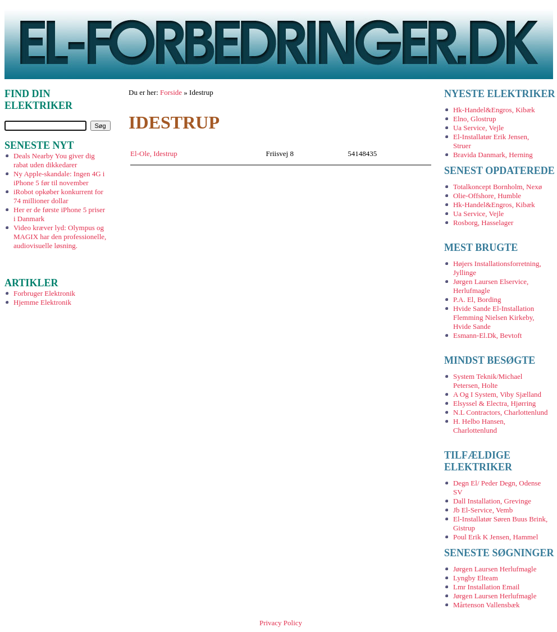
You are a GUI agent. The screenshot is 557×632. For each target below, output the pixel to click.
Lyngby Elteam (475, 578)
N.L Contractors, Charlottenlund (500, 412)
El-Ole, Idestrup (153, 153)
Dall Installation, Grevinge (492, 501)
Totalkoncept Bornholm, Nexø (497, 186)
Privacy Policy (280, 623)
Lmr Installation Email (486, 587)
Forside (171, 92)
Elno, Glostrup (474, 119)
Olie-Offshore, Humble (487, 195)
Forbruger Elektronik (44, 293)
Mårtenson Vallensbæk (486, 605)
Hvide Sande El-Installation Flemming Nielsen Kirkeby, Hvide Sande (494, 317)
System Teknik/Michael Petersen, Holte (487, 381)
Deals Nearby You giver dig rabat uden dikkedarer (54, 160)
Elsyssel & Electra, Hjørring (494, 403)
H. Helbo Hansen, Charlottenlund (479, 425)
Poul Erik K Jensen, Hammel (495, 537)
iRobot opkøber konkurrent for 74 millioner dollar (58, 196)
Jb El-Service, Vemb (483, 510)
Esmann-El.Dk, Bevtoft (487, 335)
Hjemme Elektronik (42, 302)
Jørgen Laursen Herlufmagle (494, 569)
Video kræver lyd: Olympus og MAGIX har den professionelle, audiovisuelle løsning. (59, 236)
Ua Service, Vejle (478, 127)
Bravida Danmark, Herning (493, 154)
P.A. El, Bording (477, 299)
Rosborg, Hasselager (483, 222)
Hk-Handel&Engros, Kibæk (494, 110)
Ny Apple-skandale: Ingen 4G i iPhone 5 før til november (58, 178)
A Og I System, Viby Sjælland (497, 394)
